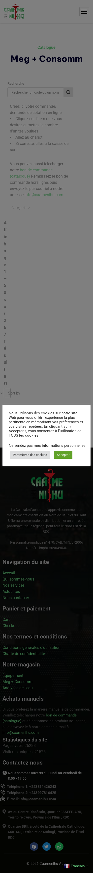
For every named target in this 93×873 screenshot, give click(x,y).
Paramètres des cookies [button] (30, 455)
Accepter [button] (63, 455)
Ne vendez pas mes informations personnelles (47, 445)
